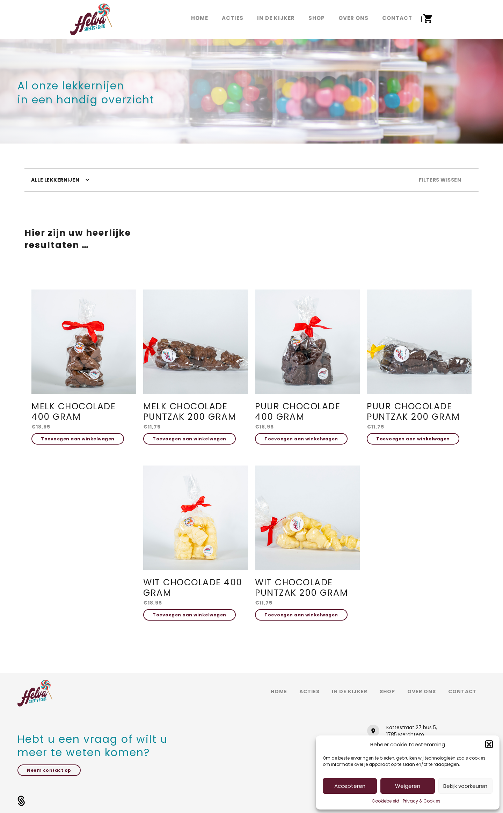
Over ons (421, 691)
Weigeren (407, 786)
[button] (489, 744)
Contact (462, 691)
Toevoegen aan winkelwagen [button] (78, 439)
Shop (387, 691)
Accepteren (349, 786)
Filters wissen (440, 179)
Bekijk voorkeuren (465, 786)
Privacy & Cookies (421, 801)
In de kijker (349, 691)
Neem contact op (49, 770)
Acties (309, 691)
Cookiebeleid (385, 801)
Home (279, 691)
